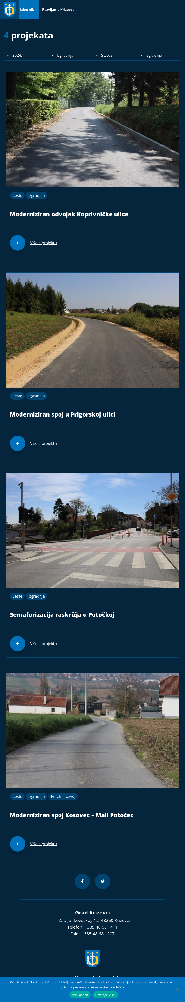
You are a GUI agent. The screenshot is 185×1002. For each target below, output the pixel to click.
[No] (177, 989)
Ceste (17, 195)
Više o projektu (43, 242)
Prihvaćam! (80, 995)
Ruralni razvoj (63, 796)
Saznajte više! (105, 995)
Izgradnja (36, 195)
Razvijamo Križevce (58, 9)
